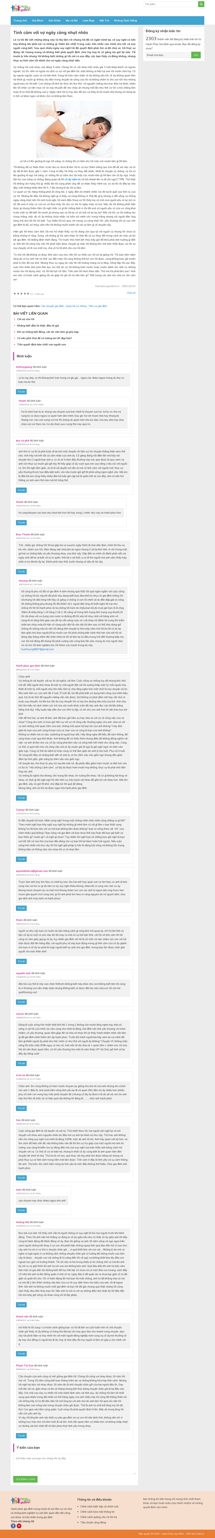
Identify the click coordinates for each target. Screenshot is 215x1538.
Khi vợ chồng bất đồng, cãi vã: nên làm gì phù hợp (48, 331)
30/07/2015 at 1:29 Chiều (30, 584)
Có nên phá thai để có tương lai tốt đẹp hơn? (44, 338)
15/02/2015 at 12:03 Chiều (31, 404)
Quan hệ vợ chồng (76, 306)
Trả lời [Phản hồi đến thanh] (21, 522)
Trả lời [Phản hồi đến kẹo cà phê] (21, 490)
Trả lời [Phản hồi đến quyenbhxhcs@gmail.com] (21, 908)
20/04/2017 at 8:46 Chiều (28, 1320)
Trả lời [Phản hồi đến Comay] (21, 859)
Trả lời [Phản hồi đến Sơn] (21, 1177)
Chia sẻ (131, 292)
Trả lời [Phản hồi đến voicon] (21, 1063)
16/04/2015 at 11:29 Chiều (28, 1017)
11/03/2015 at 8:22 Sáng (27, 813)
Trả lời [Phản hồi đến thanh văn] (21, 1353)
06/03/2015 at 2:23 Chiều (28, 669)
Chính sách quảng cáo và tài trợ (98, 1517)
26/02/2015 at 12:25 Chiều (28, 538)
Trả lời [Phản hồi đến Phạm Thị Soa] (21, 1435)
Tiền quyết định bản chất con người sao (41, 344)
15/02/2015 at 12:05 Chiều (28, 505)
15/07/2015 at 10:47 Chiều (28, 1193)
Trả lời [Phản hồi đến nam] (21, 1210)
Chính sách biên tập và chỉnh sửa (99, 1506)
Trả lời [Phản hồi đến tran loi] (21, 1108)
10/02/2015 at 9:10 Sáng (27, 444)
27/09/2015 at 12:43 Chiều (28, 1226)
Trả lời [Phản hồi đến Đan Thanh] (21, 571)
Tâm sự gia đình (97, 306)
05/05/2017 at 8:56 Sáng (27, 1369)
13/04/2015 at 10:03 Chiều (28, 977)
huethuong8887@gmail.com (37, 649)
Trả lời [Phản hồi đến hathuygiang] (21, 391)
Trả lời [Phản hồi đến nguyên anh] (21, 1002)
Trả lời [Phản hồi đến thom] (21, 961)
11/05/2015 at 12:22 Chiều (28, 1079)
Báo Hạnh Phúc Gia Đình (41, 8)
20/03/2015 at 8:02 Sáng (27, 875)
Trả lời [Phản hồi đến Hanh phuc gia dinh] (21, 798)
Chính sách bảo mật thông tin (97, 1511)
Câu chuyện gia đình (52, 306)
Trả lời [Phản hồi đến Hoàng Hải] (21, 1304)
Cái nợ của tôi (25, 319)
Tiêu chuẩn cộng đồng (93, 1522)
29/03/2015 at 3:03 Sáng (27, 924)
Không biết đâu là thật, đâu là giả (38, 325)
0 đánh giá (37, 294)
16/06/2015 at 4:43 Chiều (28, 1124)
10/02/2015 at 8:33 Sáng (27, 370)
